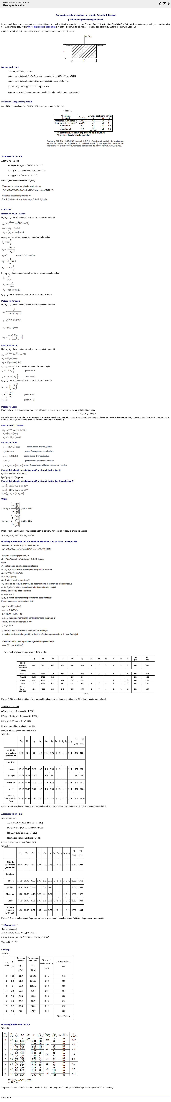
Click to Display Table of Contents (16, 2)
